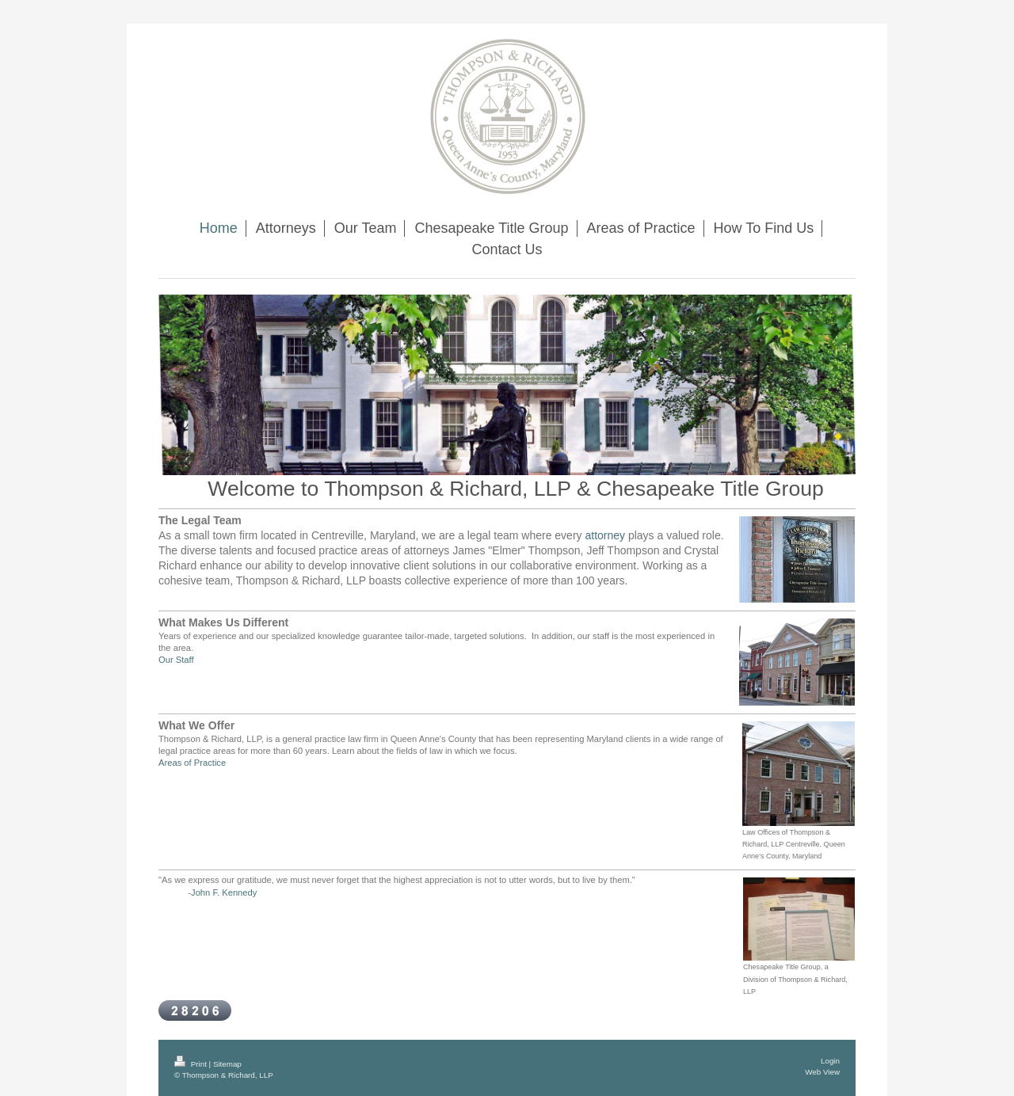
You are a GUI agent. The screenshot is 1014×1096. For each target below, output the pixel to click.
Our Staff (177, 659)
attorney (605, 535)
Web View (822, 1071)
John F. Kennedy (224, 892)
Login (830, 1060)
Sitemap (227, 1064)
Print (191, 1064)
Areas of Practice (192, 762)
